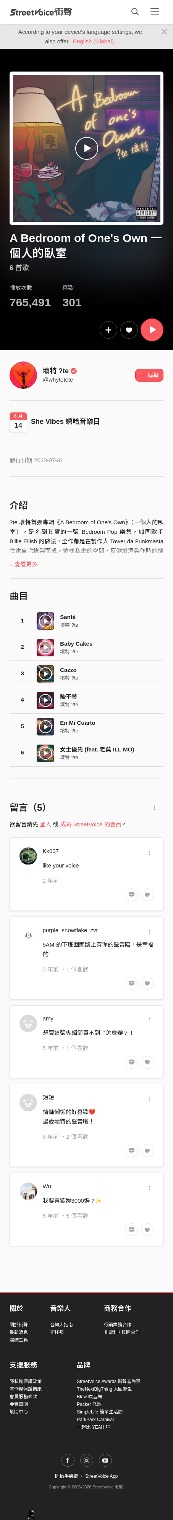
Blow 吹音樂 (89, 1396)
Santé (68, 617)
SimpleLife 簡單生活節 (99, 1412)
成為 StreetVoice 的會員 (90, 824)
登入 (45, 824)
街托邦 (57, 1332)
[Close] (164, 32)
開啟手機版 (66, 1476)
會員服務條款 (23, 1396)
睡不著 (68, 696)
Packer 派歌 (89, 1404)
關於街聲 (19, 1324)
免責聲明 (19, 1404)
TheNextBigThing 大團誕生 (104, 1389)
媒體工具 (19, 1340)
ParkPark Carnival (95, 1419)
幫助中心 (19, 1412)
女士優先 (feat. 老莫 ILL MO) (97, 749)
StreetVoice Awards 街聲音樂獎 (109, 1381)
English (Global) (93, 41)
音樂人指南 (61, 1324)
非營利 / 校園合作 (122, 1332)
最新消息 (19, 1332)
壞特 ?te (60, 371)
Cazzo (68, 670)
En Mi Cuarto (77, 722)
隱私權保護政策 (26, 1381)
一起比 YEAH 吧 (93, 1427)
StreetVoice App (101, 1476)
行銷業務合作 (117, 1324)
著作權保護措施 (26, 1389)
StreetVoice (41, 12)
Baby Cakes (76, 643)
